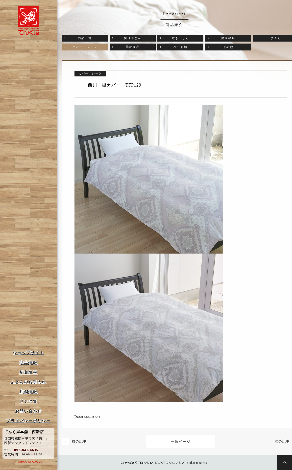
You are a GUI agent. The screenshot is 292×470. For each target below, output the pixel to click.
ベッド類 (180, 47)
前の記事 (79, 441)
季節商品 (133, 47)
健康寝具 (228, 38)
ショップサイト (28, 353)
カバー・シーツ (85, 47)
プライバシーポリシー (28, 421)
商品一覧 (85, 38)
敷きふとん (180, 38)
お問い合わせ (28, 411)
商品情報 (28, 363)
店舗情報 (28, 392)
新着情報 (28, 372)
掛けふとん (132, 38)
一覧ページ (181, 442)
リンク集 (28, 401)
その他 (228, 47)
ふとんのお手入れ (28, 382)
